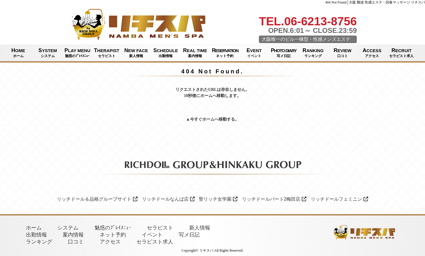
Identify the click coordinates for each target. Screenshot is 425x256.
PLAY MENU (77, 53)
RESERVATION (225, 53)
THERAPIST (106, 53)
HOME (18, 53)
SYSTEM (47, 53)
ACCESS (372, 53)
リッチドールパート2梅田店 (274, 199)
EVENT (254, 53)
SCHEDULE (165, 53)
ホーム (208, 119)
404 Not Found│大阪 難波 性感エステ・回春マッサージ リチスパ (375, 2)
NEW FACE (136, 53)
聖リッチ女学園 (218, 199)
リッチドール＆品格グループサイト (97, 199)
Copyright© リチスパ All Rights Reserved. (212, 250)
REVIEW (342, 53)
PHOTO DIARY (283, 53)
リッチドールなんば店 (168, 199)
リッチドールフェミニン (339, 199)
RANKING (313, 53)
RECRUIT (401, 53)
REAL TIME (195, 53)
